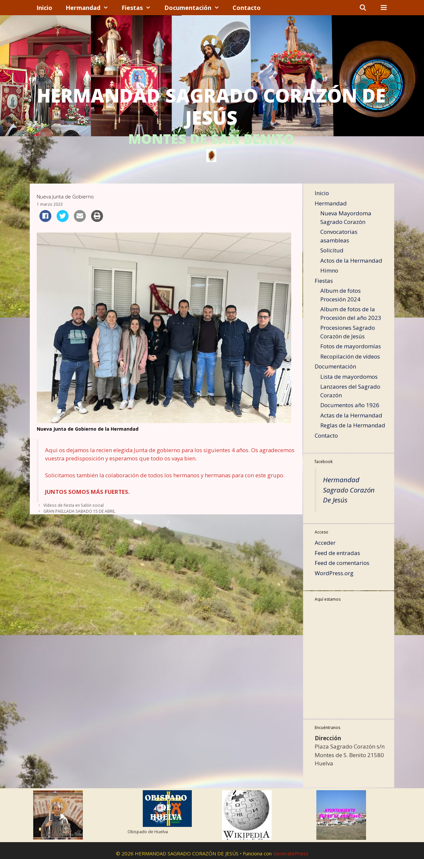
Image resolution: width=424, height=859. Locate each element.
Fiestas (139, 7)
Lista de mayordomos (349, 376)
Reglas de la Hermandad (352, 425)
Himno (329, 270)
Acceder (325, 542)
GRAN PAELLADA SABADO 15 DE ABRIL (79, 511)
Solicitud (332, 250)
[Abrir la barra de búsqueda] (362, 7)
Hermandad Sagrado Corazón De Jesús (349, 489)
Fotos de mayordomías (350, 346)
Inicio (44, 8)
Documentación (195, 7)
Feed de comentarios (342, 563)
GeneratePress (290, 853)
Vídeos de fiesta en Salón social (73, 505)
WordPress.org (334, 573)
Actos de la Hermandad (351, 260)
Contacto (247, 8)
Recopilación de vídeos (350, 356)
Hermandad (90, 7)
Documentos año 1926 (349, 405)
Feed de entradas (337, 553)
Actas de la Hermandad (351, 415)
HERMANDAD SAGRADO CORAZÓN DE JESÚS (211, 106)
